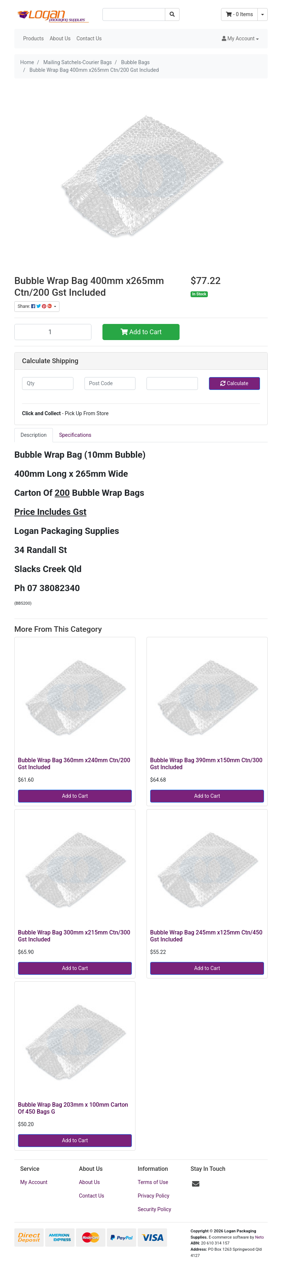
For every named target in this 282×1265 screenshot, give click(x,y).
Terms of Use (153, 1182)
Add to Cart (141, 332)
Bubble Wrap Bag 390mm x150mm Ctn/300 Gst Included (206, 764)
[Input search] (133, 14)
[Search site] (172, 14)
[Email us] (195, 1184)
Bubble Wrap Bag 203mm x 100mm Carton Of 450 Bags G (73, 1108)
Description (34, 435)
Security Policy (154, 1209)
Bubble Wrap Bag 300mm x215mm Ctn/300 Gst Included (74, 936)
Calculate (234, 383)
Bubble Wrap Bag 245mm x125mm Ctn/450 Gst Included (206, 936)
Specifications (75, 435)
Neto (259, 1237)
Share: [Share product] (35, 306)
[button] (240, 38)
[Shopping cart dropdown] (262, 14)
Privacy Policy (153, 1196)
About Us (60, 38)
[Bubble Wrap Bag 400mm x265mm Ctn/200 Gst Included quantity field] (52, 332)
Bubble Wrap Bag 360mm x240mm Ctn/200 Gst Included (74, 764)
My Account (33, 1182)
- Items (239, 14)
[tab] (33, 435)
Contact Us (89, 38)
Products (33, 38)
